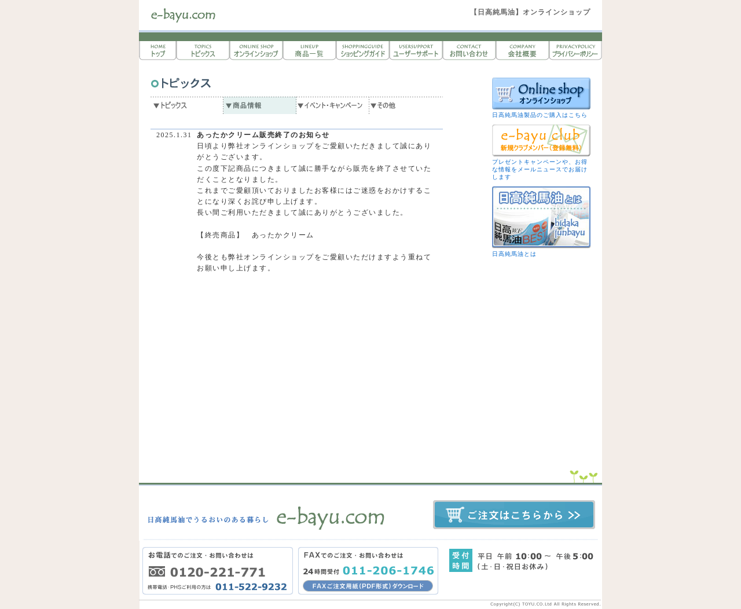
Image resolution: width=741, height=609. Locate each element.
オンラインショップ (256, 50)
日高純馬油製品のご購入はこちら (540, 115)
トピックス (202, 50)
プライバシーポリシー (575, 50)
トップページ (157, 50)
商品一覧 (309, 50)
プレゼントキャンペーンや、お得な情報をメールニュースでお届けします (540, 169)
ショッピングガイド (362, 50)
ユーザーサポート (415, 50)
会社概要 (522, 50)
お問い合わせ (469, 50)
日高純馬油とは (514, 254)
